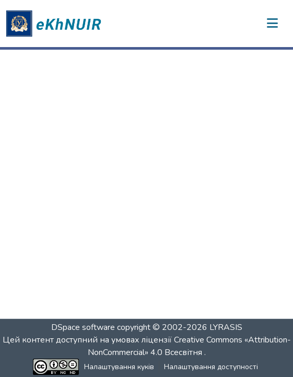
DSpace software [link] (83, 327)
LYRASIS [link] (225, 327)
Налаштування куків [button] (119, 367)
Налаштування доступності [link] (211, 367)
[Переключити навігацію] (272, 23)
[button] (55, 23)
